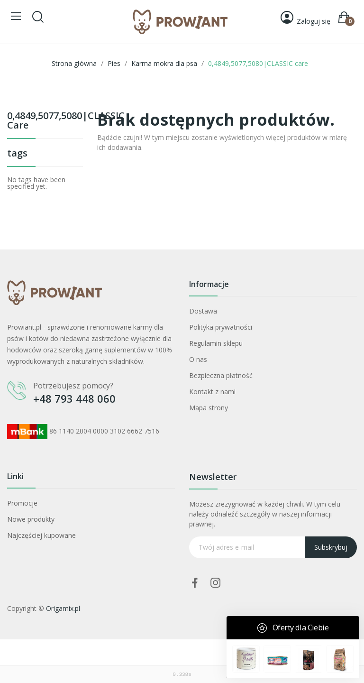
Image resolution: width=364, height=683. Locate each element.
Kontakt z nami (212, 391)
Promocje (22, 503)
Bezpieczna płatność (221, 375)
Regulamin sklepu (216, 343)
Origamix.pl (63, 608)
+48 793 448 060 (74, 398)
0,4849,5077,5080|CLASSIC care (45, 121)
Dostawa (203, 310)
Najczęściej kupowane (41, 535)
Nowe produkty (31, 519)
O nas (198, 359)
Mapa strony (208, 407)
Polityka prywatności (220, 327)
